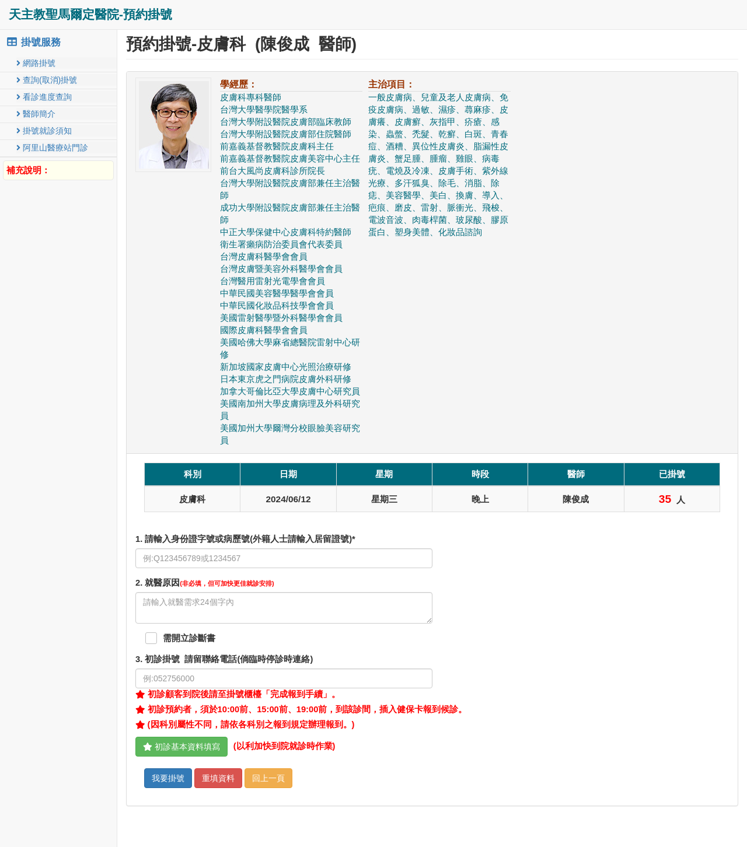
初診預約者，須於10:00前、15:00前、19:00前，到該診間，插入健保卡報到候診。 (301, 709)
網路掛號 (35, 63)
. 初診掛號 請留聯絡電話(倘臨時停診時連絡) (224, 659)
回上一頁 (268, 778)
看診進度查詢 (44, 97)
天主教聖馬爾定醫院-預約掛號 (90, 14)
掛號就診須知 (44, 130)
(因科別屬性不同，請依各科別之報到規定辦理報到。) (244, 724)
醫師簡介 (35, 113)
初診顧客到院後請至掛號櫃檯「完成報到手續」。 (237, 694)
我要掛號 (168, 778)
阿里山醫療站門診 (52, 147)
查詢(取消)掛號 (46, 80)
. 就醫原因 (204, 582)
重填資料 (218, 778)
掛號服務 (33, 42)
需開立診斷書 (189, 638)
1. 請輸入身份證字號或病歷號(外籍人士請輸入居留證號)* (245, 539)
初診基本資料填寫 (181, 746)
